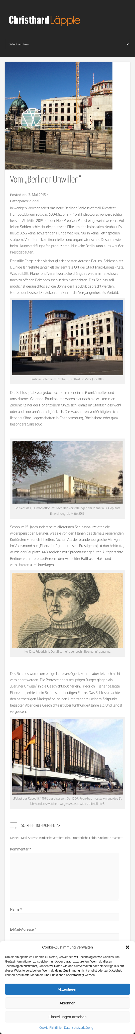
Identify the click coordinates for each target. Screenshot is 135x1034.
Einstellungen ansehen (68, 1017)
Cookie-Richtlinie (50, 1027)
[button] (127, 947)
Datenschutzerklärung (78, 1027)
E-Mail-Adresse (23, 929)
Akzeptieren (67, 989)
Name (16, 909)
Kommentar (20, 849)
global (35, 201)
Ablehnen (67, 1003)
